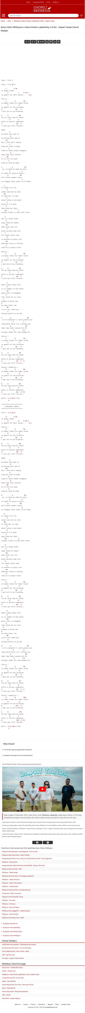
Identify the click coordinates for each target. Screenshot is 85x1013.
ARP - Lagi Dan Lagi (8, 955)
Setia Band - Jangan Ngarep (11, 998)
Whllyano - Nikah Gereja (10, 872)
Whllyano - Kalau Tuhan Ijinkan (12, 883)
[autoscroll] (41, 41)
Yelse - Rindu (6, 995)
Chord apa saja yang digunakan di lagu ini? (18, 749)
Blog (56, 1004)
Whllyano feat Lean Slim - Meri (12, 869)
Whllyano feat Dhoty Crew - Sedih (13, 918)
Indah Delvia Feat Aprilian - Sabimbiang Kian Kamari (19, 944)
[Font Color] (58, 41)
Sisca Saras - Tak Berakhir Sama (12, 967)
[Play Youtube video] (42, 789)
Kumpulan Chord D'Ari (10, 923)
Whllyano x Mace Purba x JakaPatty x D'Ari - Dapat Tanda (20, 974)
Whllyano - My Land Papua (10, 907)
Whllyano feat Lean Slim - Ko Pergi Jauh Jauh (16, 890)
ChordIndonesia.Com (50, 1007)
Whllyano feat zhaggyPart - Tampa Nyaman (16, 911)
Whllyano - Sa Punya (8, 904)
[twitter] (48, 842)
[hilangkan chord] (47, 41)
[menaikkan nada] (33, 41)
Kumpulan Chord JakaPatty (11, 927)
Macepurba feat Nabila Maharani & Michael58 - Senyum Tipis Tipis (23, 865)
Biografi (50, 1004)
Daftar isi (56, 2)
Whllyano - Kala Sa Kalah (10, 914)
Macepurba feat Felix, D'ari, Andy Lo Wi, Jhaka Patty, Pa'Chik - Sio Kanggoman (27, 858)
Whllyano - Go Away (8, 900)
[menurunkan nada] (27, 41)
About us (17, 1004)
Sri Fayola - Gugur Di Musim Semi (13, 958)
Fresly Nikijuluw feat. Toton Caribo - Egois (15, 951)
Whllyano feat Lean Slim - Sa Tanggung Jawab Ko (18, 876)
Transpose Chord (38, 2)
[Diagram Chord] (51, 41)
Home (28, 2)
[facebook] (37, 842)
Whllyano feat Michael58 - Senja (12, 897)
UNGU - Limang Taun (9, 971)
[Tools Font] (55, 41)
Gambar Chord (65, 1004)
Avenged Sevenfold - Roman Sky (13, 978)
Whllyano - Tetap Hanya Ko (11, 879)
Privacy (33, 1004)
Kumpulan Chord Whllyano (12, 935)
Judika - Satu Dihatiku (9, 981)
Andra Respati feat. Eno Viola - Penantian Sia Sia (18, 984)
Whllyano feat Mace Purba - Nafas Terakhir (16, 855)
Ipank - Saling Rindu (8, 988)
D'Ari (9, 21)
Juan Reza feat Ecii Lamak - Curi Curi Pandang (16, 948)
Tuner (48, 2)
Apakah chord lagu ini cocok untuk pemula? (18, 755)
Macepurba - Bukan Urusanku (11, 893)
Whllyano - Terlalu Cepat (10, 886)
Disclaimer (41, 1004)
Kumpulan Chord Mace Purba (12, 931)
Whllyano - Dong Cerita (9, 862)
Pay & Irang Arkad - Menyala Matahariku (15, 991)
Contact (25, 1004)
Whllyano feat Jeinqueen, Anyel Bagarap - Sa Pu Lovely (19, 851)
